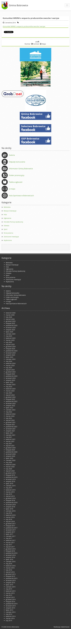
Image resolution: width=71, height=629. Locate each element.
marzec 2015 (10, 593)
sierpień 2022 (10, 406)
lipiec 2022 (9, 408)
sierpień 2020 (10, 456)
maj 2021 (9, 437)
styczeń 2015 (10, 597)
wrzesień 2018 (11, 505)
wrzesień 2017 (11, 530)
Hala (5, 214)
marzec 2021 (10, 441)
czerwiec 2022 (10, 410)
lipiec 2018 (9, 509)
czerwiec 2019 (10, 486)
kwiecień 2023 (10, 389)
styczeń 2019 (10, 496)
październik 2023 (11, 376)
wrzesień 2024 (11, 353)
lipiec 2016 (9, 559)
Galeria (12, 155)
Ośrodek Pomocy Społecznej (13, 222)
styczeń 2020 (10, 471)
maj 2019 (9, 488)
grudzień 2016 (11, 549)
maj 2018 (9, 513)
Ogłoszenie (7, 218)
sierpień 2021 (10, 431)
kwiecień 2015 (10, 591)
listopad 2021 (10, 425)
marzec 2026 (10, 315)
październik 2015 (11, 578)
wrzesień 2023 (11, 378)
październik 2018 (11, 502)
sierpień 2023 (10, 380)
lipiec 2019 (9, 484)
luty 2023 (9, 393)
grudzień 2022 (11, 397)
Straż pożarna (8, 233)
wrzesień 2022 (11, 403)
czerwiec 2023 (10, 384)
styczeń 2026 (10, 319)
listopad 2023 (10, 374)
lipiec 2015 (9, 585)
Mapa (43, 44)
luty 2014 (9, 621)
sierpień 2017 (10, 532)
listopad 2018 (10, 500)
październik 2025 (11, 325)
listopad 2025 (10, 323)
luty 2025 (9, 342)
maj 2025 (9, 336)
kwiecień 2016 (10, 566)
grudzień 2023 (11, 372)
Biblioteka (7, 207)
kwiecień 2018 (10, 515)
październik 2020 (11, 452)
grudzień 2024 (11, 347)
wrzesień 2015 (11, 580)
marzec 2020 (10, 467)
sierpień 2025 (10, 330)
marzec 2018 (10, 517)
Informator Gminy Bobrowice (21, 168)
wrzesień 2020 (11, 454)
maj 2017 (9, 538)
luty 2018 (9, 519)
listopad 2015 (10, 576)
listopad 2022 (10, 399)
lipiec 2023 (9, 382)
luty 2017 (9, 545)
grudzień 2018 (11, 498)
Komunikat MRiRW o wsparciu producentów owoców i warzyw (24, 26)
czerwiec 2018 (10, 511)
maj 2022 (9, 412)
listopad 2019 (10, 475)
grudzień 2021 (11, 422)
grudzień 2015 (11, 574)
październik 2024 (11, 351)
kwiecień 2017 (10, 540)
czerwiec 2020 (10, 460)
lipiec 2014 (9, 610)
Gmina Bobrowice (18, 5)
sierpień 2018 (10, 507)
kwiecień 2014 (10, 616)
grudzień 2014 (11, 599)
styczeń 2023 (10, 395)
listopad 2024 (10, 349)
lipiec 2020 (9, 458)
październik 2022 (11, 401)
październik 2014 (11, 604)
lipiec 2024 (9, 357)
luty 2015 (9, 595)
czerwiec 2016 (10, 562)
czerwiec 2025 (10, 334)
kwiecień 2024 (10, 363)
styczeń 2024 (10, 370)
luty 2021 (9, 443)
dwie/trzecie (65, 627)
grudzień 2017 (11, 524)
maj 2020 (9, 462)
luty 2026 (9, 317)
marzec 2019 (10, 492)
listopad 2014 (10, 602)
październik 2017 (11, 528)
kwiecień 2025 (10, 338)
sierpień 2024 (10, 355)
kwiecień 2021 (10, 439)
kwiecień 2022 (10, 414)
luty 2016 (9, 570)
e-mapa (12, 189)
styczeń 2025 (10, 344)
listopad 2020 (10, 450)
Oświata (6, 226)
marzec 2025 (10, 340)
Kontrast (35, 44)
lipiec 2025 (9, 332)
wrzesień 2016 (11, 555)
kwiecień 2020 (10, 465)
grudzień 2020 (11, 448)
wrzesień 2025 (11, 328)
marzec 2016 (10, 568)
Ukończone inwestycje (11, 237)
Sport (5, 229)
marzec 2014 (10, 618)
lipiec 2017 (9, 534)
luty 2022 (9, 418)
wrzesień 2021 (11, 429)
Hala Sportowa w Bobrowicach (21, 195)
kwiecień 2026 (10, 313)
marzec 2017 (10, 543)
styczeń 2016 (10, 572)
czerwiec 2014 (10, 612)
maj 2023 (9, 387)
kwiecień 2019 (10, 490)
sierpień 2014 (10, 608)
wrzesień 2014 (11, 606)
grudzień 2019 (11, 473)
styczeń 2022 (10, 420)
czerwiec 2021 (10, 435)
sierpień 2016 (10, 557)
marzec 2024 (10, 366)
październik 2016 (11, 553)
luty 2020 (9, 469)
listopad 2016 (10, 551)
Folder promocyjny (16, 175)
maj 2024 (9, 361)
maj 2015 (9, 589)
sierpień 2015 (10, 583)
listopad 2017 (10, 526)
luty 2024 (9, 368)
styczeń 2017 (10, 547)
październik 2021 (11, 427)
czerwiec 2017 (10, 536)
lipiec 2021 (9, 433)
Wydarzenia (8, 240)
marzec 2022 (10, 416)
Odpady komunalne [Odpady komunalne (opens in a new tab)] (17, 162)
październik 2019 (11, 477)
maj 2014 (9, 614)
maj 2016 (9, 564)
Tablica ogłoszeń (15, 182)
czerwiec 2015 (10, 587)
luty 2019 (9, 494)
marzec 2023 (10, 391)
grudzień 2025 (11, 321)
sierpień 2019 (10, 481)
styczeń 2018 (10, 521)
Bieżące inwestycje (10, 211)
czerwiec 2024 (10, 359)
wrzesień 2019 (11, 479)
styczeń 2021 (10, 446)
